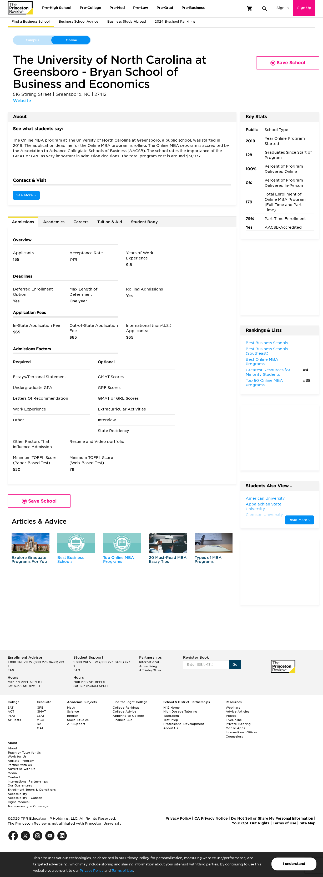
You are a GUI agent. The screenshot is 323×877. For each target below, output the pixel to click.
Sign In (282, 8)
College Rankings (126, 707)
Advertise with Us (21, 769)
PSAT (12, 716)
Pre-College (90, 8)
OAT (40, 728)
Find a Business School (31, 21)
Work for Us (17, 756)
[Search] (264, 8)
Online (71, 40)
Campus (32, 40)
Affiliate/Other (150, 670)
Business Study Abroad (126, 21)
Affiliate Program (21, 761)
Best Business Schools (70, 559)
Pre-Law (140, 8)
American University (265, 498)
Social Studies (78, 720)
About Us (170, 728)
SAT (10, 707)
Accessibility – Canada (25, 798)
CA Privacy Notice (211, 818)
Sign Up (304, 8)
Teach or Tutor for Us (24, 752)
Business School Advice (78, 21)
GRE (40, 707)
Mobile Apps (235, 728)
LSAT (40, 716)
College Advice (124, 711)
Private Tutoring (238, 724)
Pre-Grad (165, 8)
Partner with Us (20, 765)
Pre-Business (193, 8)
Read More (300, 520)
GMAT (41, 711)
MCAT (41, 720)
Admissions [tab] (23, 222)
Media (12, 773)
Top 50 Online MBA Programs (264, 382)
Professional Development (183, 724)
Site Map (307, 823)
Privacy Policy (91, 871)
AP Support (76, 724)
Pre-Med (117, 8)
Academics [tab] (53, 222)
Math (71, 707)
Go (235, 664)
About (12, 748)
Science (73, 711)
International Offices (241, 732)
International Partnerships (28, 781)
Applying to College (128, 716)
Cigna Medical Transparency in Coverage (28, 804)
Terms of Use (122, 871)
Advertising (148, 666)
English (72, 716)
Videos (231, 716)
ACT (11, 711)
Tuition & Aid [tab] (109, 222)
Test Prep (170, 720)
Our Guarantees (20, 785)
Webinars (233, 707)
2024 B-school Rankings (175, 21)
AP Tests (14, 720)
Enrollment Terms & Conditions (32, 789)
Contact (14, 777)
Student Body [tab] (144, 222)
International (149, 662)
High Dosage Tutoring (180, 711)
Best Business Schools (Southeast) (267, 351)
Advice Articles (237, 711)
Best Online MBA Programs (262, 361)
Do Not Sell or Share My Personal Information (272, 818)
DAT (40, 724)
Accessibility (17, 794)
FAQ (11, 670)
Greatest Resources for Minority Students (268, 372)
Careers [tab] (80, 222)
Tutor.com (171, 716)
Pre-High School (56, 8)
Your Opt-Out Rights (250, 823)
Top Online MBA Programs (118, 559)
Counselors (234, 736)
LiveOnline (234, 720)
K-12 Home (171, 707)
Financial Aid (123, 720)
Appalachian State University (263, 506)
